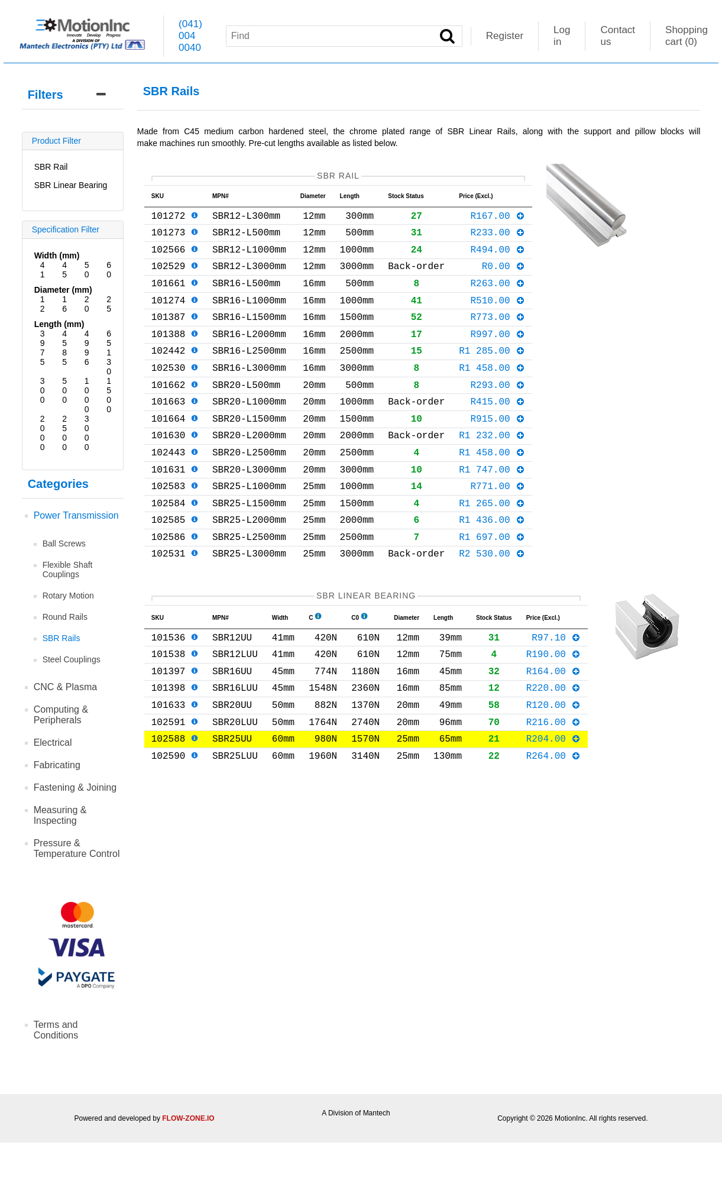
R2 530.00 (492, 605)
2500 (64, 433)
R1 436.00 (492, 566)
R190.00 (553, 712)
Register (504, 35)
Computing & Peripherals (61, 714)
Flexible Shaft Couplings (68, 569)
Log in (561, 35)
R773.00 (497, 335)
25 (108, 304)
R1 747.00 (492, 509)
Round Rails (65, 617)
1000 (87, 395)
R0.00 (504, 277)
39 (42, 338)
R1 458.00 (492, 393)
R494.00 (497, 258)
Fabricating (57, 765)
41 (42, 269)
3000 (87, 433)
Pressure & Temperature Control (77, 848)
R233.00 (497, 238)
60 (108, 269)
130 (108, 362)
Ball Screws (64, 543)
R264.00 (553, 828)
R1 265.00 (492, 547)
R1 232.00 (492, 470)
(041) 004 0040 (190, 35)
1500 (108, 395)
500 (64, 390)
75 (42, 357)
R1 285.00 (492, 373)
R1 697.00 (492, 586)
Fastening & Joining (75, 787)
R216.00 (553, 790)
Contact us (617, 35)
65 (108, 338)
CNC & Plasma (66, 687)
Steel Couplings (72, 659)
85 (64, 357)
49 (87, 338)
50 (87, 269)
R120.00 (553, 770)
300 (42, 390)
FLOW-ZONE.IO (188, 1118)
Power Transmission (76, 515)
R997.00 (497, 354)
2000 (42, 433)
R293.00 (497, 412)
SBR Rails (61, 638)
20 (87, 304)
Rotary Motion (68, 595)
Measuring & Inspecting (60, 815)
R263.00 (497, 296)
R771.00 (497, 528)
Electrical (53, 742)
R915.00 (497, 451)
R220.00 (553, 751)
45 (64, 269)
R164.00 (553, 732)
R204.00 (553, 809)
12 (42, 304)
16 (64, 304)
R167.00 (497, 220)
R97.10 (556, 693)
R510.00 (497, 316)
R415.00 (497, 431)
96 (87, 357)
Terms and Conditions (56, 1030)
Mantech (376, 1113)
